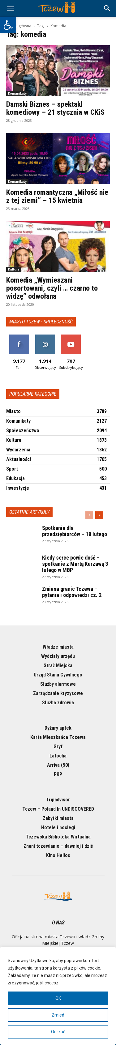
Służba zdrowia (58, 703)
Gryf (58, 746)
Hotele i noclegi (58, 827)
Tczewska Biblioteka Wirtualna (58, 837)
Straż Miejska (58, 665)
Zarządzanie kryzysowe (58, 693)
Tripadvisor (58, 800)
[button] (8, 25)
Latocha (58, 756)
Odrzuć (58, 1031)
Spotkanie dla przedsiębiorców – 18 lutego (74, 531)
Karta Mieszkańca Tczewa (58, 737)
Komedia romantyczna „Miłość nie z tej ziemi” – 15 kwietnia (57, 196)
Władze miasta (58, 647)
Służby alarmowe (58, 684)
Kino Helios (58, 855)
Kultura (13, 269)
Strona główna (18, 25)
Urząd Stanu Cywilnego (58, 675)
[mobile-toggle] (10, 8)
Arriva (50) (58, 765)
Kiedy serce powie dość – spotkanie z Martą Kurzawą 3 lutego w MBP (75, 563)
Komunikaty (17, 93)
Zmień (58, 1015)
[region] (58, 996)
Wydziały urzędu (58, 656)
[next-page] (99, 515)
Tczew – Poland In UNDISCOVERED (58, 809)
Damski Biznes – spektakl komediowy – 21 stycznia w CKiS (55, 108)
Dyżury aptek (58, 728)
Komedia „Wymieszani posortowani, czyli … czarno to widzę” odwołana (52, 288)
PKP (58, 774)
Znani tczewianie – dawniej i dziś (58, 846)
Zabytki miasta (58, 818)
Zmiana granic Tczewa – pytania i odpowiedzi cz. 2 (71, 592)
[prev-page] (89, 515)
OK (58, 998)
